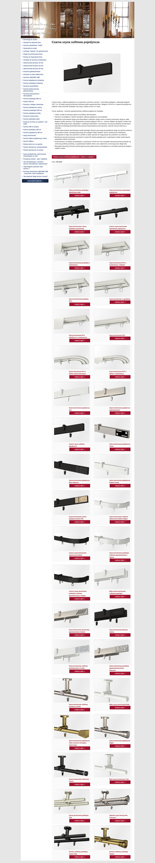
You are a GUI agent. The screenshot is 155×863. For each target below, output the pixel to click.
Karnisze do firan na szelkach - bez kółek (35, 123)
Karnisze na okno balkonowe (33, 74)
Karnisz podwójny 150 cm (32, 130)
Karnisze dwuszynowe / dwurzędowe (31, 95)
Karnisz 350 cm (28, 101)
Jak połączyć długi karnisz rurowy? (35, 176)
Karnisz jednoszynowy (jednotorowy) (31, 90)
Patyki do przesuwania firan (33, 54)
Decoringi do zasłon (30, 39)
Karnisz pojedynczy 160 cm (32, 132)
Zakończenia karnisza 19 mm (33, 66)
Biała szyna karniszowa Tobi (119, 779)
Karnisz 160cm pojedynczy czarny (35, 138)
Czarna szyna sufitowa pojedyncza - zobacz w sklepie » (74, 157)
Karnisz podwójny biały (31, 119)
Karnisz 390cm (28, 141)
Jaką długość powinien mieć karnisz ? (33, 168)
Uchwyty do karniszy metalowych (35, 60)
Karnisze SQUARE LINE (31, 77)
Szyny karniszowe (29, 135)
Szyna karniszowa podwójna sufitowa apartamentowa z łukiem (119, 555)
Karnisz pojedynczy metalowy (33, 80)
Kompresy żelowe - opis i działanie (35, 159)
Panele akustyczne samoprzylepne (35, 147)
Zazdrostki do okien (30, 48)
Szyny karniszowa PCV (117, 335)
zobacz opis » (80, 195)
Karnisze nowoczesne (31, 116)
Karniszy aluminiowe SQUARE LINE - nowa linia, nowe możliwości (35, 172)
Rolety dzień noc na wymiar (32, 144)
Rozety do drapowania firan (32, 57)
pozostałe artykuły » (35, 181)
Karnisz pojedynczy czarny (32, 107)
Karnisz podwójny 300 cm (32, 99)
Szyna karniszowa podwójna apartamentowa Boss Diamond (119, 668)
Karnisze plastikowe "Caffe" (33, 45)
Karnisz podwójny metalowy (33, 83)
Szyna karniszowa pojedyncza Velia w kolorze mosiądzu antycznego (79, 743)
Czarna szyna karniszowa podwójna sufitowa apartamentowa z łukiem (78, 593)
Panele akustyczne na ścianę (33, 150)
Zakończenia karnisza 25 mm (33, 68)
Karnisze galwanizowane (31, 71)
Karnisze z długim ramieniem (33, 104)
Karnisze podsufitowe (30, 86)
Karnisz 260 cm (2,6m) (31, 127)
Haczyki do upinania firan (32, 42)
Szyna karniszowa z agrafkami (119, 299)
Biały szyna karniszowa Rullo (119, 704)
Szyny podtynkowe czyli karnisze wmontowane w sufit (34, 155)
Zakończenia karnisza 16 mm (33, 63)
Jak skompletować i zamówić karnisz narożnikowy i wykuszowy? (35, 163)
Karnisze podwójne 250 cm (32, 110)
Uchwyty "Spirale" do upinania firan (35, 51)
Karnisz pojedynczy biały (32, 113)
